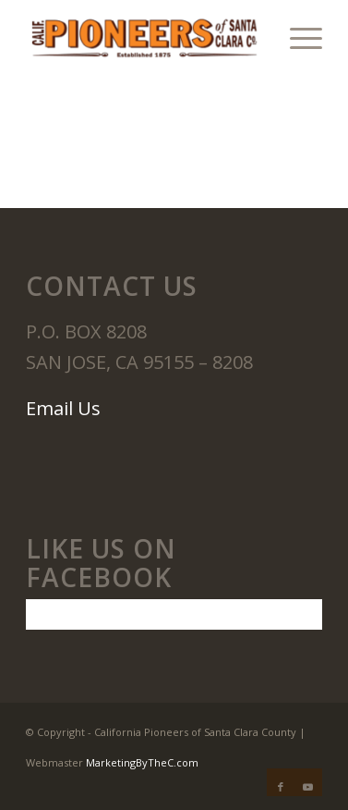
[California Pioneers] (144, 37)
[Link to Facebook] (280, 787)
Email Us (63, 408)
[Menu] (296, 37)
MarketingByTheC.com (142, 762)
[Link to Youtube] (308, 787)
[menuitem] (296, 37)
